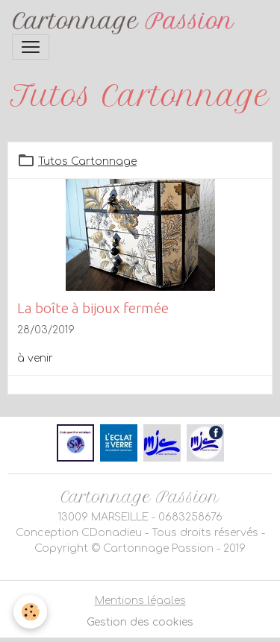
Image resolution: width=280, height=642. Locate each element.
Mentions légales (140, 600)
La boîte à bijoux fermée (93, 308)
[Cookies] (30, 612)
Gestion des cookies (140, 622)
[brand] (126, 23)
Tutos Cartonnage (87, 161)
